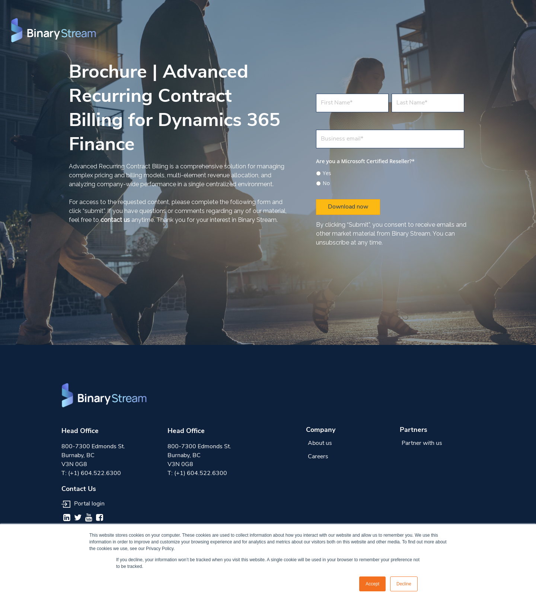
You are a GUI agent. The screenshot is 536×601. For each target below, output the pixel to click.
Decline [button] (403, 584)
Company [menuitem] (320, 430)
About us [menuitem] (320, 443)
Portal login (83, 504)
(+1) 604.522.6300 (94, 473)
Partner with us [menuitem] (422, 443)
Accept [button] (372, 584)
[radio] (390, 173)
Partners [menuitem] (413, 430)
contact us (115, 219)
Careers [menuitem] (318, 457)
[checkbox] (390, 177)
